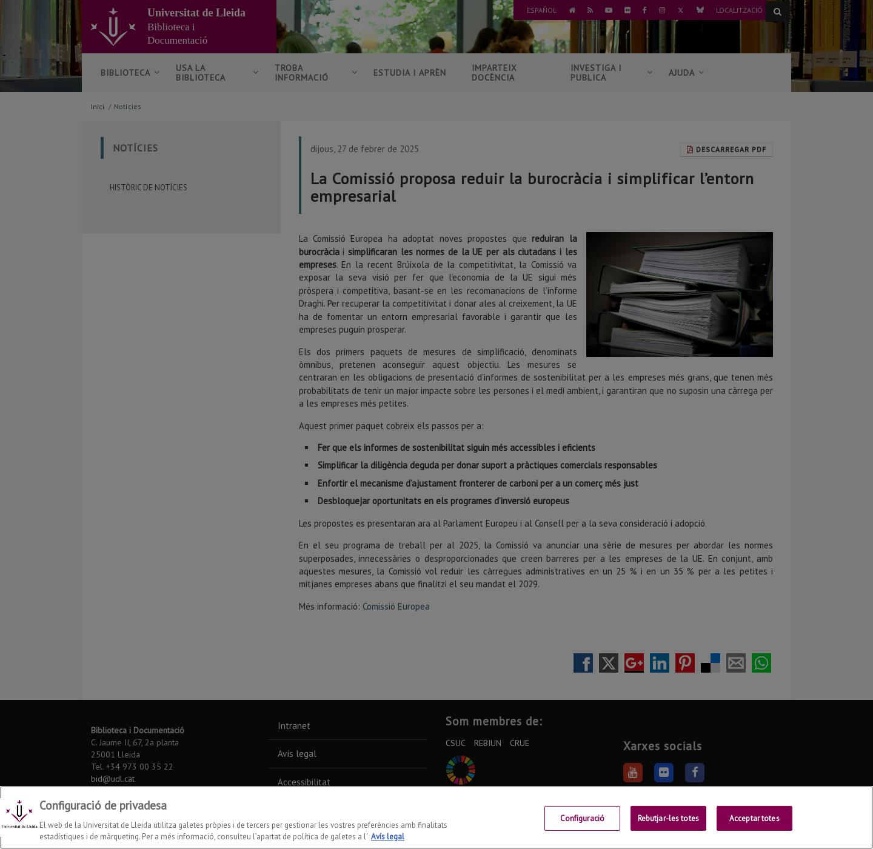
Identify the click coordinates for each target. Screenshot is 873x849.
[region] (436, 817)
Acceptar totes (754, 818)
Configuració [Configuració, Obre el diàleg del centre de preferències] (582, 818)
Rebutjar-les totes (668, 818)
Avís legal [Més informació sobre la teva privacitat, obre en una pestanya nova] (387, 836)
